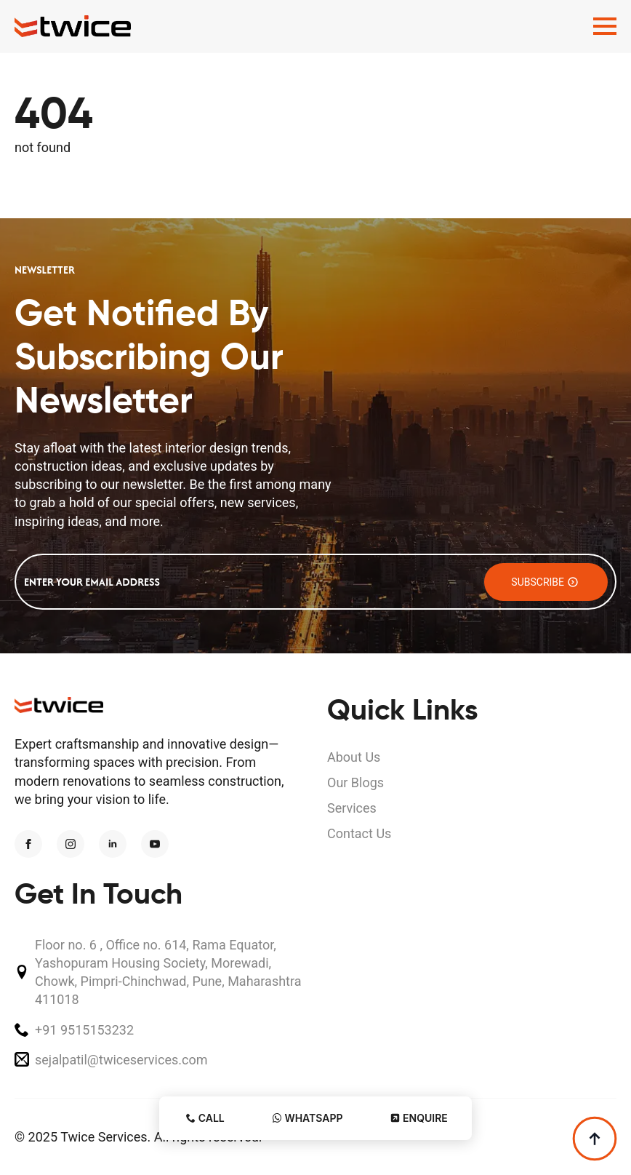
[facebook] (28, 844)
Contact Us (359, 833)
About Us (353, 757)
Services (352, 808)
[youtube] (155, 844)
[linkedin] (112, 844)
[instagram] (70, 844)
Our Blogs (355, 782)
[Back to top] (594, 1138)
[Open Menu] (604, 26)
